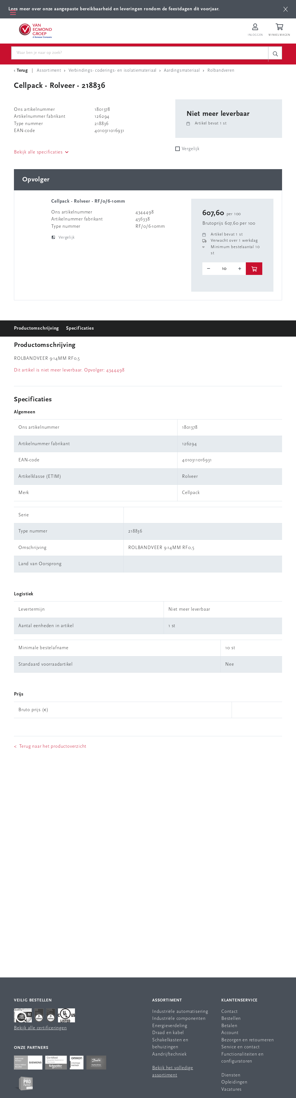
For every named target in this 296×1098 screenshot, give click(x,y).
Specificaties (80, 329)
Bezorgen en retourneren (247, 1041)
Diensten (230, 1076)
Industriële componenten (178, 1020)
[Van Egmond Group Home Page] (37, 31)
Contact (229, 1012)
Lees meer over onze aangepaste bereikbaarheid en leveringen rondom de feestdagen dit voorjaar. (114, 9)
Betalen (229, 1027)
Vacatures (231, 1090)
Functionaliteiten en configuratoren (242, 1059)
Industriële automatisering (180, 1012)
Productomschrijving (36, 329)
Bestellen (231, 1020)
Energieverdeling (169, 1027)
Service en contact (240, 1048)
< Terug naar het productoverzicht (50, 747)
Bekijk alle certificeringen (40, 1029)
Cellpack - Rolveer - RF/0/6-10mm (88, 202)
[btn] (285, 9)
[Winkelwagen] (280, 31)
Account (230, 1034)
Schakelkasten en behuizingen (170, 1045)
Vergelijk (191, 150)
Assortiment (167, 1002)
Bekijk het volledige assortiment (172, 1073)
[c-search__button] (275, 54)
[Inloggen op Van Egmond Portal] (255, 31)
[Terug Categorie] (22, 72)
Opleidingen (234, 1083)
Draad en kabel (168, 1034)
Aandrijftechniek (169, 1055)
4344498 (115, 371)
